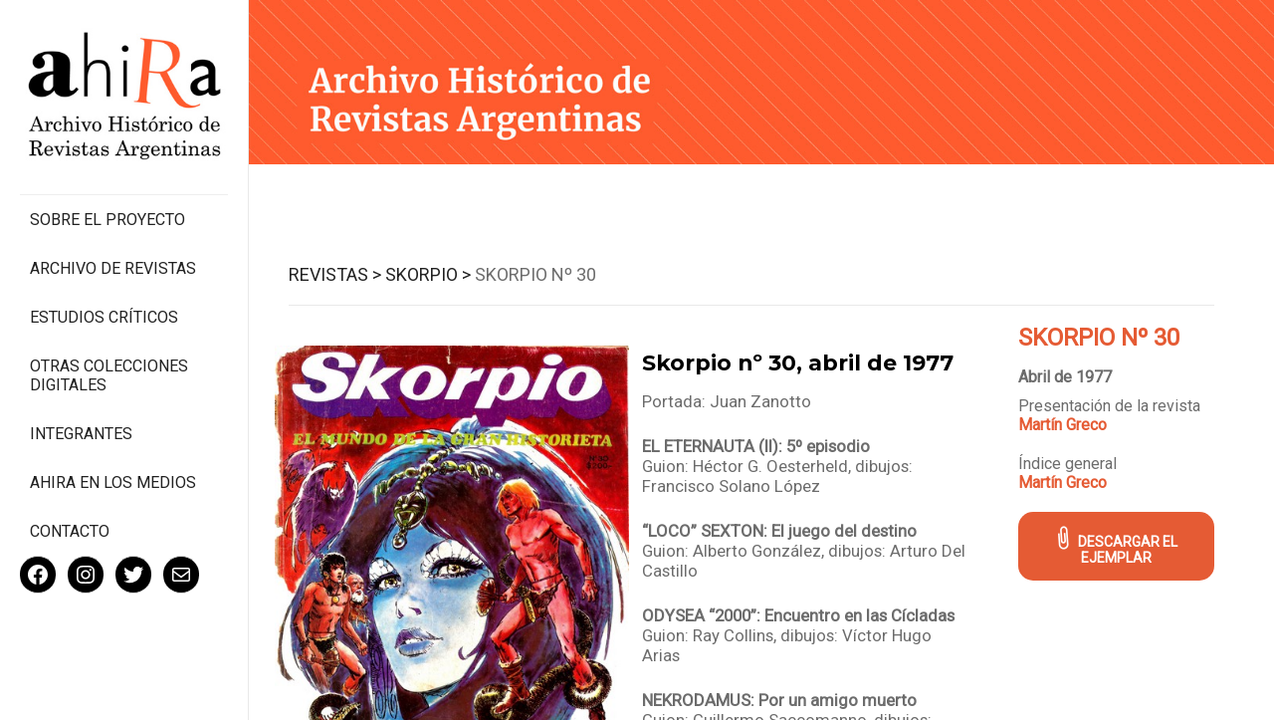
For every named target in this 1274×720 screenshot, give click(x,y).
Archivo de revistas (113, 268)
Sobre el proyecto (107, 219)
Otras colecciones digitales (109, 375)
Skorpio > (428, 274)
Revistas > (335, 274)
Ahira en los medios (113, 482)
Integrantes (81, 433)
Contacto (69, 531)
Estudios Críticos (104, 317)
